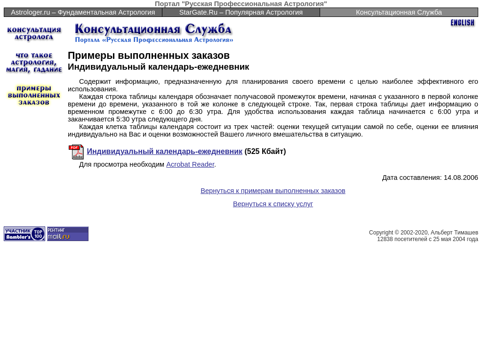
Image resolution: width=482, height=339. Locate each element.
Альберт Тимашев (454, 232)
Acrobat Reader (190, 164)
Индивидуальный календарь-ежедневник (164, 151)
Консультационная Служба (399, 12)
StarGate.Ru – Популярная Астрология (241, 12)
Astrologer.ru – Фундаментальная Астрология (83, 12)
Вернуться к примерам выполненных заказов (273, 190)
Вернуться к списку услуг (273, 204)
